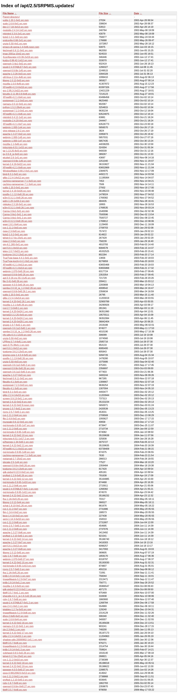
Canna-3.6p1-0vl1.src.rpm (16, 211)
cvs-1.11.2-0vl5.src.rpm (15, 428)
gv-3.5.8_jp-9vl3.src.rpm (15, 154)
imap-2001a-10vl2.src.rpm (16, 54)
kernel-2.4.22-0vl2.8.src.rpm (17, 402)
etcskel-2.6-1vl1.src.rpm (15, 157)
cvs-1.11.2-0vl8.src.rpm (15, 522)
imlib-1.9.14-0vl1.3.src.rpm (16, 649)
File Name (8, 13)
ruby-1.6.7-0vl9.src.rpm (15, 683)
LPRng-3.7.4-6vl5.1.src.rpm (17, 341)
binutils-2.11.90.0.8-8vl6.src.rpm (19, 94)
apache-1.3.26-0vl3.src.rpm (17, 74)
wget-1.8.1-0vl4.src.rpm (15, 224)
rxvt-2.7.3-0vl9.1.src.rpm (15, 308)
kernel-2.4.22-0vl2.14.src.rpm (18, 539)
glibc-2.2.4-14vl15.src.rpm (16, 395)
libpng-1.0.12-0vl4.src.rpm (16, 502)
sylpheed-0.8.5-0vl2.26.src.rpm (19, 653)
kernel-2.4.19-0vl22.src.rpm (17, 164)
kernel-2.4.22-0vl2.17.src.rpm (18, 633)
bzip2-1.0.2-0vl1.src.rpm (15, 234)
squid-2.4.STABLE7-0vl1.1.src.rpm (20, 489)
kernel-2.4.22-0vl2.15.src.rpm (18, 562)
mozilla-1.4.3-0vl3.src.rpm (16, 586)
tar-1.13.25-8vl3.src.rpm (15, 151)
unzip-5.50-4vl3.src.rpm (15, 362)
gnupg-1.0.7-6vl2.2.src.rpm (16, 408)
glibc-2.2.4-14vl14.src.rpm (16, 298)
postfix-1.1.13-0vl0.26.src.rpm (18, 358)
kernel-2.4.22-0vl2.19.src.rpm (18, 666)
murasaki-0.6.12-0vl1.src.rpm (18, 422)
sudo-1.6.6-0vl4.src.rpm (15, 619)
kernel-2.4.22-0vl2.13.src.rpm (18, 495)
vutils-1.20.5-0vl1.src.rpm (16, 295)
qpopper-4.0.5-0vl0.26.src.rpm (18, 285)
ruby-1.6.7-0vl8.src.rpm (15, 599)
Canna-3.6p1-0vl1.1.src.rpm (17, 214)
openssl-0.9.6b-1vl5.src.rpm (17, 70)
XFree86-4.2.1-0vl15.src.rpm (17, 449)
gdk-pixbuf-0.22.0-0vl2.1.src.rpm (19, 589)
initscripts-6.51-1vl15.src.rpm (17, 147)
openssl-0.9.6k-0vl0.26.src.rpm (18, 368)
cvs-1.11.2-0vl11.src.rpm (15, 676)
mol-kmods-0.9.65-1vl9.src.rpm (19, 452)
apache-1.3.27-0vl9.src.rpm (17, 549)
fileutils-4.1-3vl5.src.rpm (15, 388)
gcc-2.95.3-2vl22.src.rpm (15, 90)
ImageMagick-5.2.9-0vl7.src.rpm (19, 579)
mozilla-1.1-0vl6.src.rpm (15, 144)
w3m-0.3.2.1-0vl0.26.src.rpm (17, 197)
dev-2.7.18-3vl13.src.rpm (15, 27)
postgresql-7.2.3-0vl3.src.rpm (18, 385)
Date (136, 13)
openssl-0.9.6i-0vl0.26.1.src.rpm (19, 291)
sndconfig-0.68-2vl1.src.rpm (17, 40)
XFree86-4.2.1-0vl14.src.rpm (17, 268)
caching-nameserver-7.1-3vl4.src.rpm (22, 184)
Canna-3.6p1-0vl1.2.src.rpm (17, 218)
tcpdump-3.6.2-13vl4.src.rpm (17, 469)
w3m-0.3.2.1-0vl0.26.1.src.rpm (18, 207)
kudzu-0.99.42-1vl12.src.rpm (17, 60)
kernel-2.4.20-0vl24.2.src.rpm (18, 318)
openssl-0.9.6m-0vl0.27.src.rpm (19, 686)
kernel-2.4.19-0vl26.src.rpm (17, 191)
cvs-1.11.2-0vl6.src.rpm (15, 485)
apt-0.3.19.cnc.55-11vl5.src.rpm (19, 278)
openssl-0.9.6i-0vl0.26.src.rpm (18, 274)
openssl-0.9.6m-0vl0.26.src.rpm (19, 465)
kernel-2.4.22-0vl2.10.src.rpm (18, 435)
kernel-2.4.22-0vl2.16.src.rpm (18, 623)
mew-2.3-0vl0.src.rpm (14, 231)
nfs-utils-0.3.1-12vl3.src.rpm (17, 335)
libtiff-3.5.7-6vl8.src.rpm (15, 690)
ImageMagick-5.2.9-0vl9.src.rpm (19, 646)
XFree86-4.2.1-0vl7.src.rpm (17, 124)
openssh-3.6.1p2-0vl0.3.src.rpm (19, 372)
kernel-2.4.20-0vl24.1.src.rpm (18, 311)
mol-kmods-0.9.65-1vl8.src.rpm (19, 432)
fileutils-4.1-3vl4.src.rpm (15, 382)
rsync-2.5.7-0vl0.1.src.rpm (16, 412)
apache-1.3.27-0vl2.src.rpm (17, 134)
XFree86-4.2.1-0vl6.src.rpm (17, 114)
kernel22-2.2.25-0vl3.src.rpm (17, 315)
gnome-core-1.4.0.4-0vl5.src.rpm (19, 355)
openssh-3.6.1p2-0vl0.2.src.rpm (19, 365)
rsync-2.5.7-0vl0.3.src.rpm (16, 569)
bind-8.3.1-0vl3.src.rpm (14, 392)
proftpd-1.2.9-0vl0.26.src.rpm (17, 475)
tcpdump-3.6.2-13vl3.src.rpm (17, 351)
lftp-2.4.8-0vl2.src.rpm (14, 418)
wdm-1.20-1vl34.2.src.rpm (16, 201)
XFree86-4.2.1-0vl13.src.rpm (17, 264)
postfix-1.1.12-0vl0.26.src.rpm (18, 194)
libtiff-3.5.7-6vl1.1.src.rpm (16, 593)
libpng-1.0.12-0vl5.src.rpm (16, 552)
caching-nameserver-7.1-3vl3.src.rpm (22, 181)
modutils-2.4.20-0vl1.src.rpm (17, 120)
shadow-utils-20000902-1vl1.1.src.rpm (22, 639)
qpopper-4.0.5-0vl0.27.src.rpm (18, 669)
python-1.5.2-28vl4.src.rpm (16, 107)
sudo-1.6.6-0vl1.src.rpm (15, 23)
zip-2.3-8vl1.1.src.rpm (14, 629)
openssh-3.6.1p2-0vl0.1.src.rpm (19, 328)
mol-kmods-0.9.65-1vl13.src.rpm (19, 566)
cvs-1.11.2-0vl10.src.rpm (15, 659)
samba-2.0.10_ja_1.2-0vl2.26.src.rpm (22, 288)
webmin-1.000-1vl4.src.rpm (17, 127)
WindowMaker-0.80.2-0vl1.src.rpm (20, 171)
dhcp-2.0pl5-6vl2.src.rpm (15, 616)
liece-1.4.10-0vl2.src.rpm (15, 516)
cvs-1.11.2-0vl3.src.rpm (15, 228)
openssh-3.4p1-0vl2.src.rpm (17, 64)
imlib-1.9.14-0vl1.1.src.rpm (16, 576)
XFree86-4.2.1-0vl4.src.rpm (17, 97)
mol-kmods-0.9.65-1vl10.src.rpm (19, 482)
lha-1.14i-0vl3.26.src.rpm (15, 499)
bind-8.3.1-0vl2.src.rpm (14, 174)
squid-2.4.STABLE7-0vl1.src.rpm (19, 67)
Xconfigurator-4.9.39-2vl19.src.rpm (20, 57)
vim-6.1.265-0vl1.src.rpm (15, 244)
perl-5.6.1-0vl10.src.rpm (15, 248)
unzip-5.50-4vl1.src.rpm (15, 43)
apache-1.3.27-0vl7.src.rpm (17, 542)
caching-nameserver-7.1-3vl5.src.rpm (22, 455)
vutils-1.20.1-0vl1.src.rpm (16, 20)
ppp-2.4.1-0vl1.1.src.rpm (15, 606)
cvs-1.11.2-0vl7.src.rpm (15, 509)
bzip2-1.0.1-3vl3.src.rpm (15, 37)
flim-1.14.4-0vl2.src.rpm (15, 512)
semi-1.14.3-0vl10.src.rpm (16, 519)
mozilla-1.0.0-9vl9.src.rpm (16, 84)
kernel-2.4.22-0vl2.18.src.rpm (18, 663)
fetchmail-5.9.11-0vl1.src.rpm (18, 50)
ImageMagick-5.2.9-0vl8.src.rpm (19, 613)
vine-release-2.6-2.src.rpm (16, 131)
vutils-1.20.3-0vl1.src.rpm (16, 187)
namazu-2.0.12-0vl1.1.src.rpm (18, 626)
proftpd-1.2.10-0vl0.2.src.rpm (17, 680)
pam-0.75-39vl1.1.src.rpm (16, 345)
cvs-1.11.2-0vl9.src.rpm (15, 529)
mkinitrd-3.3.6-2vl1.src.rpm (16, 33)
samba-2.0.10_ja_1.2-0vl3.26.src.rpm (22, 331)
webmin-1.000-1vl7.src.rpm (17, 141)
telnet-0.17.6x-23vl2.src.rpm (17, 656)
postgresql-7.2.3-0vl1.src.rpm (18, 110)
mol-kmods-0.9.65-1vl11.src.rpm (19, 492)
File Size (103, 13)
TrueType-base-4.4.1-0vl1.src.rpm (20, 258)
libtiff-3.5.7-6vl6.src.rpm (15, 643)
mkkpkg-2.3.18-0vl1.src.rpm (17, 204)
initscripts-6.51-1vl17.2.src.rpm (18, 438)
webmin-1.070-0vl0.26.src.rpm (18, 271)
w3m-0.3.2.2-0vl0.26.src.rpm (17, 221)
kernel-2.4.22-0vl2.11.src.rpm (18, 445)
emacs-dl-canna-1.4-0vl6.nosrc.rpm (21, 47)
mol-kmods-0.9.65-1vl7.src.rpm (19, 425)
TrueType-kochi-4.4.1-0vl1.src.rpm (20, 261)
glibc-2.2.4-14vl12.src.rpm (16, 177)
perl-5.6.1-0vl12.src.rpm (15, 348)
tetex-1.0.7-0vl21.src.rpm (15, 251)
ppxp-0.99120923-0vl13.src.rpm (19, 673)
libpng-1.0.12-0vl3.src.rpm (16, 80)
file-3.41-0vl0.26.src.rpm (15, 281)
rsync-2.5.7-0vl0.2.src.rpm (16, 526)
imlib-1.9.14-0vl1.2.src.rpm (16, 582)
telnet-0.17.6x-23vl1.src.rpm (17, 238)
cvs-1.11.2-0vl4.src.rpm (15, 415)
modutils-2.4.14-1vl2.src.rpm (17, 30)
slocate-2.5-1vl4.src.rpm (15, 462)
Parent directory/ (11, 17)
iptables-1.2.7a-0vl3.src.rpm (17, 609)
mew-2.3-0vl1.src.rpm (14, 241)
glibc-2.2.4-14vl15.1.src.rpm (17, 636)
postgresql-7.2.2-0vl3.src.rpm (18, 100)
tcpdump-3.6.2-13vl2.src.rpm (17, 254)
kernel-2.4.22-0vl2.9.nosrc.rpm (18, 405)
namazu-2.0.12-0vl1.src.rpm (17, 104)
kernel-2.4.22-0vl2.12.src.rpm (18, 479)
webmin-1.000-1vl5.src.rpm (17, 137)
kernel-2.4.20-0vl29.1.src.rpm (18, 321)
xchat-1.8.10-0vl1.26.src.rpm (17, 505)
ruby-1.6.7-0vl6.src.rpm (15, 556)
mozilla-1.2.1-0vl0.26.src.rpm (17, 305)
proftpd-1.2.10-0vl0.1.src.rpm (17, 536)
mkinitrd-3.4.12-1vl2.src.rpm (17, 117)
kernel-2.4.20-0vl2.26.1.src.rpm (19, 301)
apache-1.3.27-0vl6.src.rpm (17, 532)
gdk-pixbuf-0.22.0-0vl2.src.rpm (18, 472)
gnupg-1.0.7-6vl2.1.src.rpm (16, 325)
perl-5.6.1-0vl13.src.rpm (15, 546)
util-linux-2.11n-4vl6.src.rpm (17, 77)
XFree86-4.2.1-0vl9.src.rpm (17, 167)
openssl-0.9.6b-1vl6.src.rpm (17, 161)
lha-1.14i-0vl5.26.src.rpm (15, 572)
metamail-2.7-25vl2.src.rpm (17, 459)
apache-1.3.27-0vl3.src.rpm (17, 375)
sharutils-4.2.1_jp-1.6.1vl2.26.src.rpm (22, 596)
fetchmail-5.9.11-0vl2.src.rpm (18, 378)
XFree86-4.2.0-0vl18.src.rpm (17, 87)
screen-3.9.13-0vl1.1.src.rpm (17, 398)
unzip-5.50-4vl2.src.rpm (15, 338)
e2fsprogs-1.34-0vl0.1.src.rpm (18, 442)
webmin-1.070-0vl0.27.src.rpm (18, 559)
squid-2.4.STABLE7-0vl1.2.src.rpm (20, 602)
